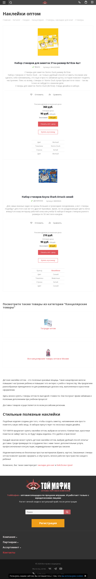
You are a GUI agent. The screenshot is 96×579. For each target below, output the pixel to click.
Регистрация (48, 523)
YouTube (61, 569)
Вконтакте (50, 569)
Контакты (9, 552)
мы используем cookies (72, 576)
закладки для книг (46, 465)
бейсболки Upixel (64, 465)
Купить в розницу (48, 132)
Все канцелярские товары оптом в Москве (48, 358)
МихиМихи (55, 270)
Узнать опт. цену (48, 124)
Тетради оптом (48, 328)
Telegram (55, 569)
